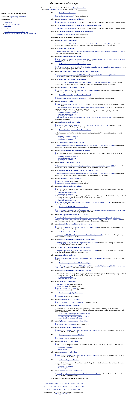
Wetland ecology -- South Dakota (69, 360)
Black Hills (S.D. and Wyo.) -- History (70, 186)
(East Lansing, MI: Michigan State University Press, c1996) (88, 218)
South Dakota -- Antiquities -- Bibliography (16, 32)
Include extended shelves (78, 8)
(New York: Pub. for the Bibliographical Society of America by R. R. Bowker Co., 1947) (90, 51)
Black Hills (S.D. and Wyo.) (67, 255)
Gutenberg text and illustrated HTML (68, 112)
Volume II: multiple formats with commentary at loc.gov (74, 316)
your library (14, 16)
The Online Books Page (63, 3)
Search (50, 386)
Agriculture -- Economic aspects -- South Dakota (73, 321)
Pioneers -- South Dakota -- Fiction (69, 162)
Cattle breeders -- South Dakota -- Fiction (71, 142)
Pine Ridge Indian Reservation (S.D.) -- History (73, 214)
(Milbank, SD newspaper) (70, 302)
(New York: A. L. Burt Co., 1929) (72, 104)
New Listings (57, 386)
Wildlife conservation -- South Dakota (70, 370)
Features (59, 389)
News (54, 389)
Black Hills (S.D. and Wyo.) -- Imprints (70, 56)
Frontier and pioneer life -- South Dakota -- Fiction (74, 150)
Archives (66, 389)
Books (49, 389)
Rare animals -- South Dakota (68, 352)
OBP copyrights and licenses (63, 394)
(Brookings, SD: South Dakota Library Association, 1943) (84, 44)
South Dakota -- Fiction (66, 101)
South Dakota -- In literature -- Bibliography (72, 79)
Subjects (76, 386)
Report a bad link (64, 383)
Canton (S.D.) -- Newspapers (67, 281)
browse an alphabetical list (55, 9)
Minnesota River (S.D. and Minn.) (69, 305)
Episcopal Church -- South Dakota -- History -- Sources (75, 224)
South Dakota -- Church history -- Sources (71, 87)
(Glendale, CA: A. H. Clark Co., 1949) (84, 202)
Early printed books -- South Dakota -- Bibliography (75, 64)
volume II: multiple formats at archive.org (70, 318)
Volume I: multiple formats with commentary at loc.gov (74, 313)
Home (44, 386)
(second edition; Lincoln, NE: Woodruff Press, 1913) (84, 117)
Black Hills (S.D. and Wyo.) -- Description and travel (75, 95)
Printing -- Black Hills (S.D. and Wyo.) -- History (73, 207)
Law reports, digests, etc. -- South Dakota (71, 335)
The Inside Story (75, 389)
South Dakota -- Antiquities (67, 13)
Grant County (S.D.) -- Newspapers (69, 299)
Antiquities (7, 26)
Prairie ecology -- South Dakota (68, 341)
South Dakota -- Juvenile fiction (68, 232)
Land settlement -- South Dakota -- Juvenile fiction (74, 247)
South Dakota (8, 22)
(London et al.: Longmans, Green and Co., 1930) (77, 242)
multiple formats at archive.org (67, 114)
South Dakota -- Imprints (66, 48)
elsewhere (23, 16)
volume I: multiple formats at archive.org (69, 315)
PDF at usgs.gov (62, 349)
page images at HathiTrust (65, 115)
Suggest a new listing (77, 383)
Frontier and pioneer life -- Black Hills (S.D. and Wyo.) (75, 270)
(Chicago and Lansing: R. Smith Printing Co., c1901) (80, 235)
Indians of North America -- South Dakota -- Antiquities (20, 33)
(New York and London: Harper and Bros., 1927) (82, 107)
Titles (70, 386)
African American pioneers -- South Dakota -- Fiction (75, 130)
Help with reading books (51, 383)
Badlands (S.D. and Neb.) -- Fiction (69, 122)
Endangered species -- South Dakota (70, 327)
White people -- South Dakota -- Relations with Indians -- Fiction (78, 170)
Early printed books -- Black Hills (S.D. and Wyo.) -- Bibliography (79, 71)
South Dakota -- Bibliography (68, 40)
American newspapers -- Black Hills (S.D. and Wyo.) (74, 263)
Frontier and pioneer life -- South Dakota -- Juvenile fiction (77, 239)
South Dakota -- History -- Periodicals (70, 178)
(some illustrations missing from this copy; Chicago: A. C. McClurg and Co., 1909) (85, 145)
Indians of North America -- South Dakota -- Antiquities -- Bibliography (80, 25)
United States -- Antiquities (12, 24)
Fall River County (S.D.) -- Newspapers (71, 293)
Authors (65, 386)
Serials (82, 386)
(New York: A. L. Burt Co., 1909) (83, 125)
